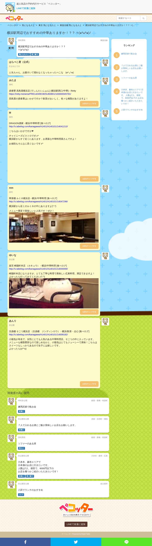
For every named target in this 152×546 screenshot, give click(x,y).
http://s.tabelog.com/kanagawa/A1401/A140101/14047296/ (38, 201)
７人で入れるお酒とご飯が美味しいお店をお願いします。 (132, 68)
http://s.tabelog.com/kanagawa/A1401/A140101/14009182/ (38, 334)
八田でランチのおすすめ (132, 110)
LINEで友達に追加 (26, 8)
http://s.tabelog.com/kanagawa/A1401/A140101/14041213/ (38, 126)
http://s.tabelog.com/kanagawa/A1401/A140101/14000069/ (38, 268)
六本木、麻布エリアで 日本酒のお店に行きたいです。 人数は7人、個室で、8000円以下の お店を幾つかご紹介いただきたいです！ (132, 97)
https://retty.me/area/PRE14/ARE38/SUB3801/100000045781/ (40, 94)
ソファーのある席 (129, 78)
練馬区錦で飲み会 (129, 54)
